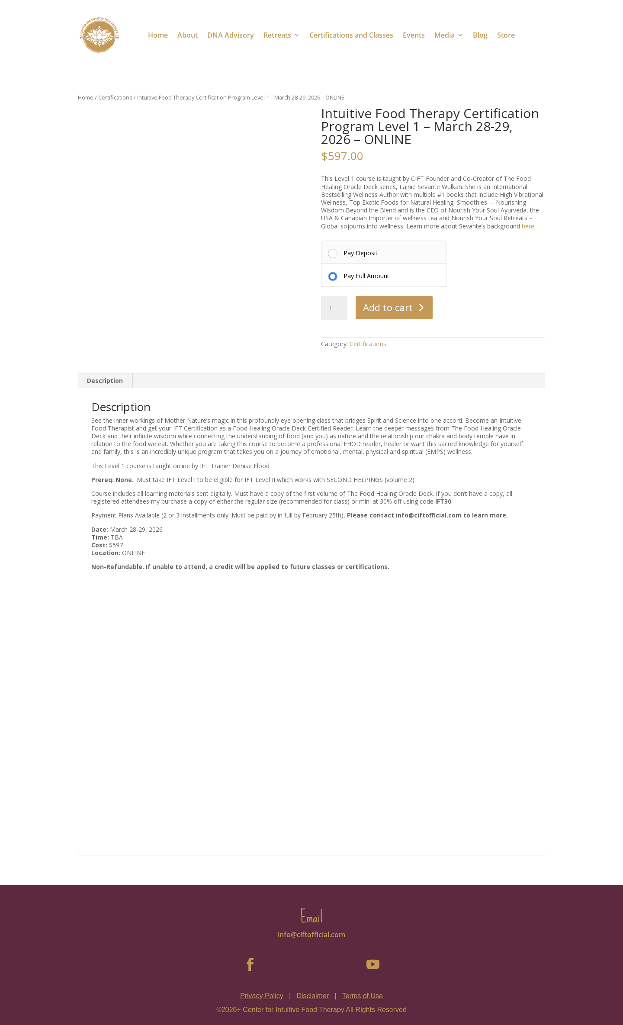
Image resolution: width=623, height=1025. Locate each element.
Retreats (277, 35)
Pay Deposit (361, 253)
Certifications (115, 97)
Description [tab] (105, 380)
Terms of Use (362, 995)
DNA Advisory (230, 35)
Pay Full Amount (366, 276)
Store (506, 35)
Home (158, 35)
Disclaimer (312, 995)
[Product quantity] (334, 308)
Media (444, 35)
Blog (480, 35)
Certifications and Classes (351, 35)
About (187, 35)
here (528, 226)
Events (414, 35)
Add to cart (388, 307)
